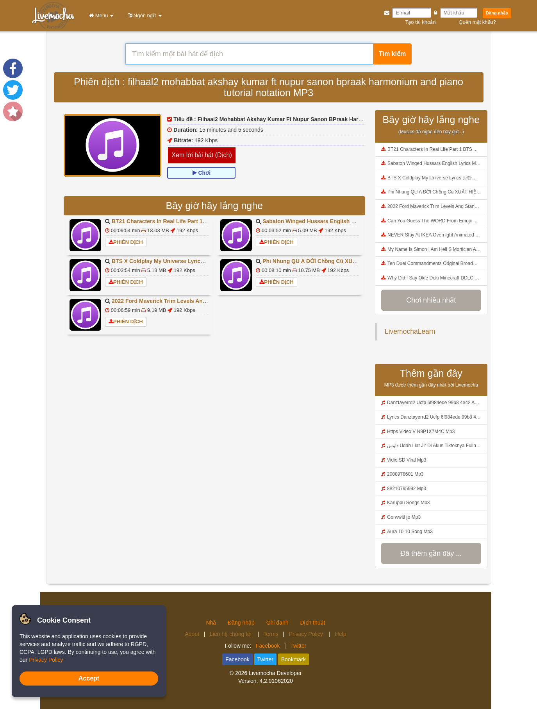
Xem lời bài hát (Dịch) (201, 155)
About (192, 634)
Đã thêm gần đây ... (431, 553)
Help (340, 634)
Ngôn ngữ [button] (143, 15)
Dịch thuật (312, 622)
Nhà (211, 622)
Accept (88, 678)
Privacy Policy (307, 634)
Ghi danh (277, 622)
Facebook (268, 646)
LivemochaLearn (410, 331)
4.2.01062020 (276, 681)
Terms (271, 634)
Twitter (298, 646)
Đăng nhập (497, 13)
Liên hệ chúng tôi (231, 634)
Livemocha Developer (275, 673)
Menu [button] (99, 15)
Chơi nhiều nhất (431, 300)
